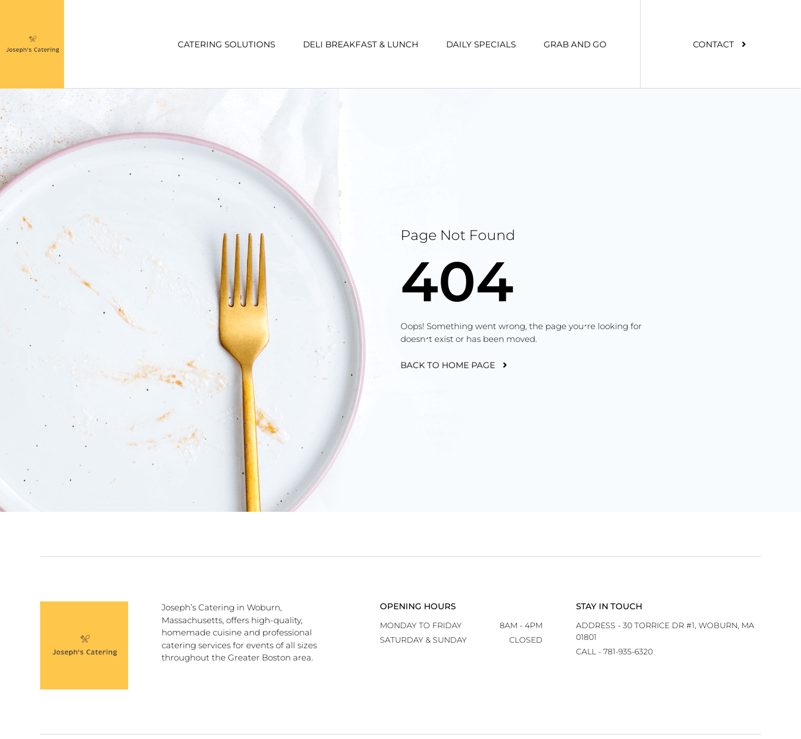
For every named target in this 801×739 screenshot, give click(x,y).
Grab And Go (575, 44)
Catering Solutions (226, 44)
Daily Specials (481, 44)
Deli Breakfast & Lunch (360, 44)
